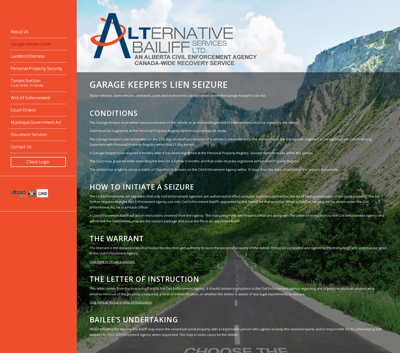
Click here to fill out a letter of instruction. (121, 302)
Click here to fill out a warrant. (112, 261)
